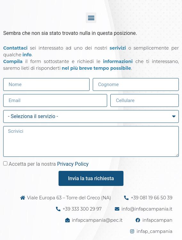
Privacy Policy (73, 164)
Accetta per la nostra (49, 164)
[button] (91, 17)
